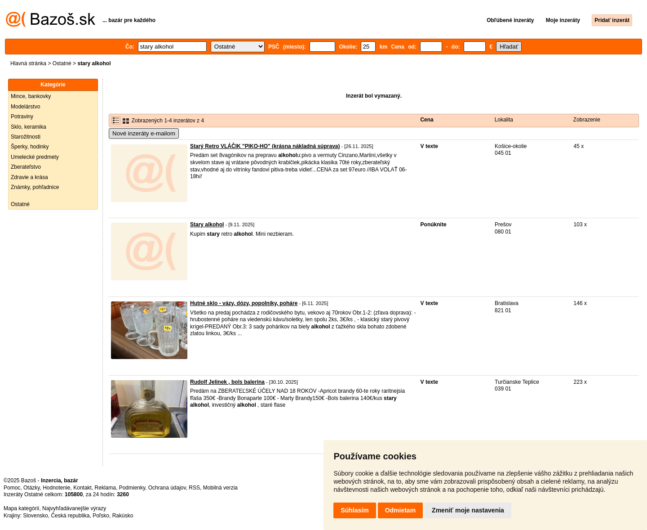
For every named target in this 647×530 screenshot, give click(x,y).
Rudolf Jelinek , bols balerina (227, 382)
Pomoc (12, 488)
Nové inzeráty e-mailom (143, 133)
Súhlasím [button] (354, 510)
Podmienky (132, 488)
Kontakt (82, 488)
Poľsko (101, 515)
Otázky (31, 488)
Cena (426, 120)
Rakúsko (122, 515)
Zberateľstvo (26, 167)
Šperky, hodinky (30, 147)
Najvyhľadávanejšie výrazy (74, 508)
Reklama (105, 488)
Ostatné (62, 63)
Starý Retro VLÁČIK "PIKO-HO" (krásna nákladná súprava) (265, 146)
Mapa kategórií (21, 508)
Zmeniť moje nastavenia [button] (468, 510)
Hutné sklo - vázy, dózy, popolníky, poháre (243, 303)
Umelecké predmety (35, 157)
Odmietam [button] (400, 510)
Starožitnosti (25, 137)
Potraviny (22, 116)
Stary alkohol (207, 224)
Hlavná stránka (28, 63)
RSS (194, 488)
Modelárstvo (25, 106)
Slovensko (35, 515)
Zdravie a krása (29, 177)
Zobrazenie (586, 120)
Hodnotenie (56, 488)
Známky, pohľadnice (35, 187)
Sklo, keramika (28, 127)
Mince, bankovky (31, 96)
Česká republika (70, 515)
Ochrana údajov (167, 488)
